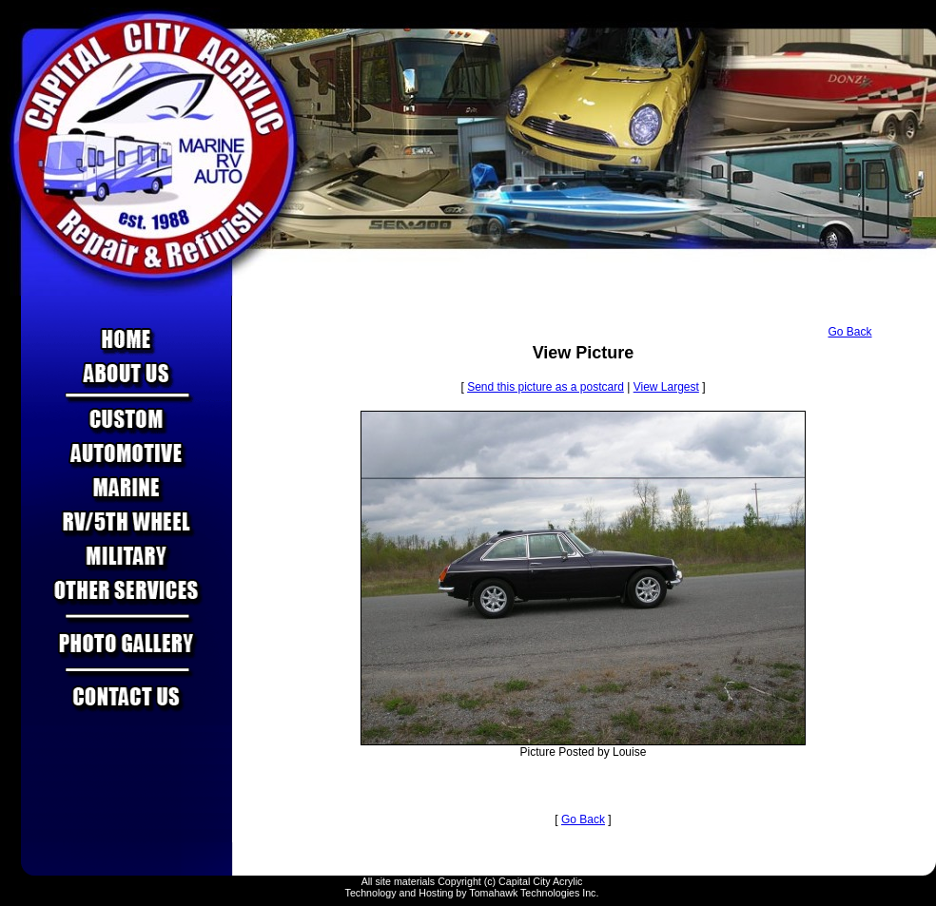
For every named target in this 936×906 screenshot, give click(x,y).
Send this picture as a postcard (545, 387)
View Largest (666, 387)
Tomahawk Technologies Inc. (533, 892)
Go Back (849, 331)
